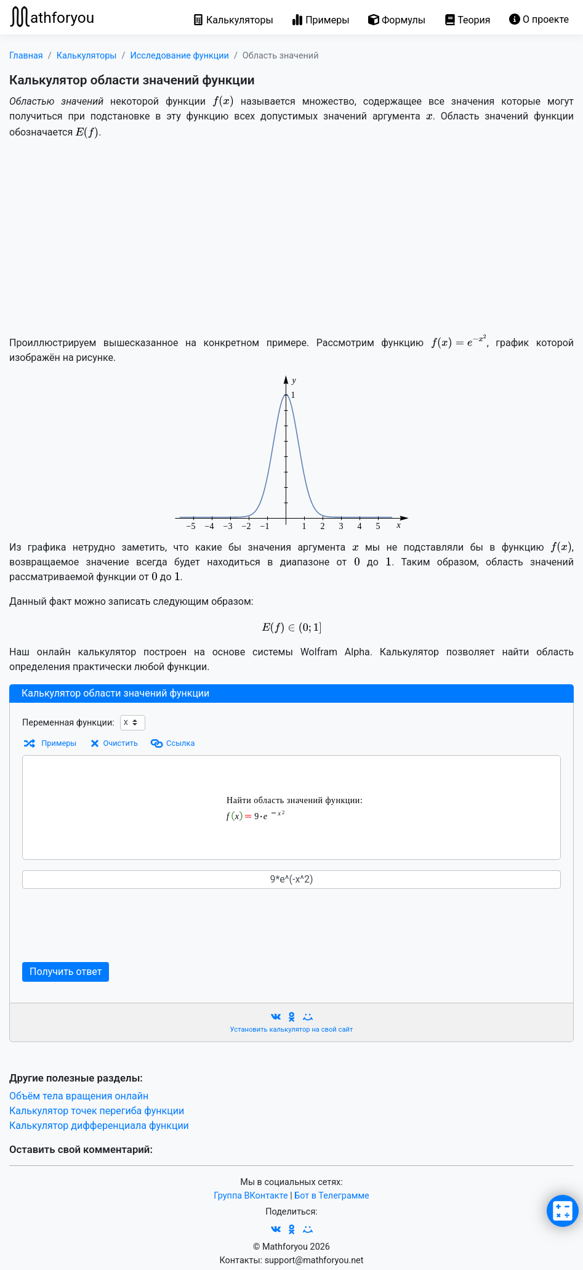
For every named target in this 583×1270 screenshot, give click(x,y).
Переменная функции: (68, 723)
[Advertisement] (291, 236)
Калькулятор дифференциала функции (99, 1125)
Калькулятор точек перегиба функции (96, 1111)
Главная (26, 56)
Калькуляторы (87, 56)
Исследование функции (179, 56)
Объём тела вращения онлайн (78, 1096)
